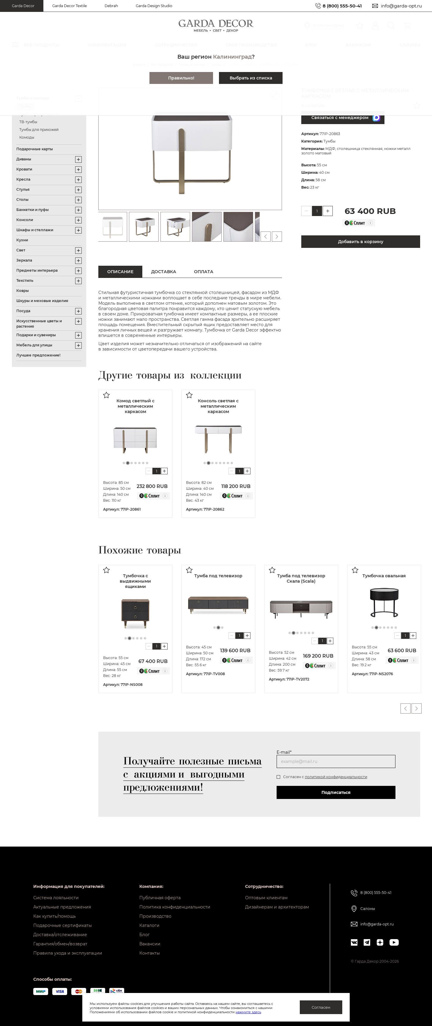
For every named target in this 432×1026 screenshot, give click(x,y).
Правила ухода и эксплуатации (67, 953)
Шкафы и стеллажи (34, 230)
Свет (20, 250)
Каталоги (149, 925)
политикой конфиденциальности (336, 777)
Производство (155, 916)
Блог (144, 934)
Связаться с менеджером (345, 117)
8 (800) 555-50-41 (342, 6)
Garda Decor (23, 6)
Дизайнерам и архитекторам (277, 907)
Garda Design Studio (154, 6)
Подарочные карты (34, 149)
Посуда (23, 311)
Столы (22, 199)
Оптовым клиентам (266, 897)
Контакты (149, 953)
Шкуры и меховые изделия (42, 300)
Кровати (24, 169)
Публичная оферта (160, 897)
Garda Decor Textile (69, 6)
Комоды (26, 137)
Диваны (23, 159)
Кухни (22, 240)
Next (416, 708)
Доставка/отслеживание (60, 934)
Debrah (111, 6)
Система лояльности (56, 897)
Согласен (321, 1007)
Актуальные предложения (62, 907)
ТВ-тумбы (28, 122)
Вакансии (149, 944)
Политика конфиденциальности (174, 907)
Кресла (23, 179)
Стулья (22, 189)
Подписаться (336, 792)
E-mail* (284, 752)
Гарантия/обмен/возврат (60, 944)
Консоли (24, 220)
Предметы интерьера (37, 270)
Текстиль (24, 280)
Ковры (22, 290)
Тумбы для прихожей (39, 129)
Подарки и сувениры (36, 335)
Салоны (367, 908)
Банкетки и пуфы (32, 209)
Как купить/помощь (54, 916)
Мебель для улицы (34, 345)
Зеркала (24, 260)
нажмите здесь (248, 1012)
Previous (406, 708)
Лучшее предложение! (38, 355)
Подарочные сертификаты (62, 925)
